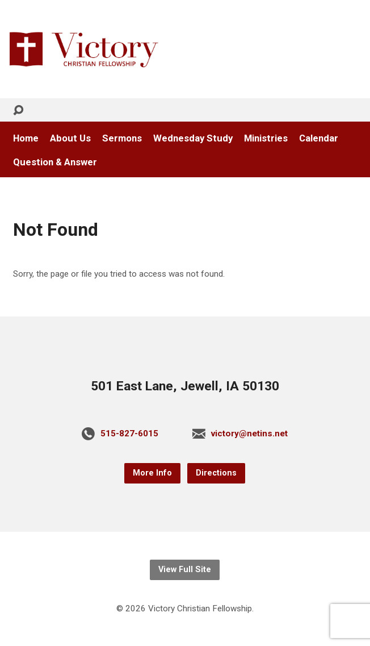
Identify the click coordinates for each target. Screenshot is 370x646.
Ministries (266, 138)
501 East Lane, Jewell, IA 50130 (185, 386)
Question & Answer (55, 162)
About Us (70, 138)
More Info (152, 473)
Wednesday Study (193, 138)
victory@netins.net (249, 433)
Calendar (318, 138)
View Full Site (184, 569)
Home (26, 138)
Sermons (122, 138)
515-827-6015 (129, 433)
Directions (216, 473)
